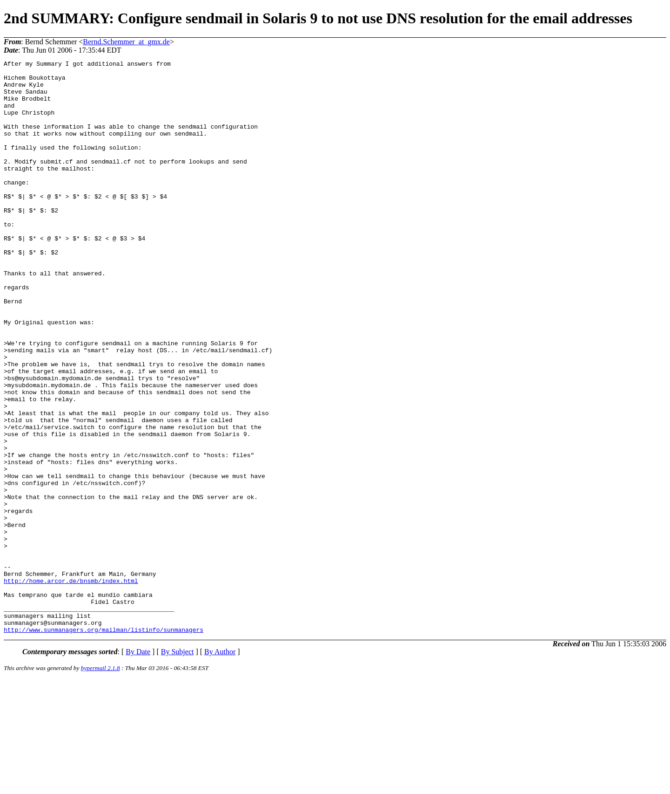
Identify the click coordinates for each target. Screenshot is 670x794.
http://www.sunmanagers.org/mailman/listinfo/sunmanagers (103, 744)
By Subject (177, 766)
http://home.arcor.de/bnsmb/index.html (71, 685)
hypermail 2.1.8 (100, 782)
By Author (219, 766)
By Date (138, 766)
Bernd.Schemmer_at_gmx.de (126, 42)
